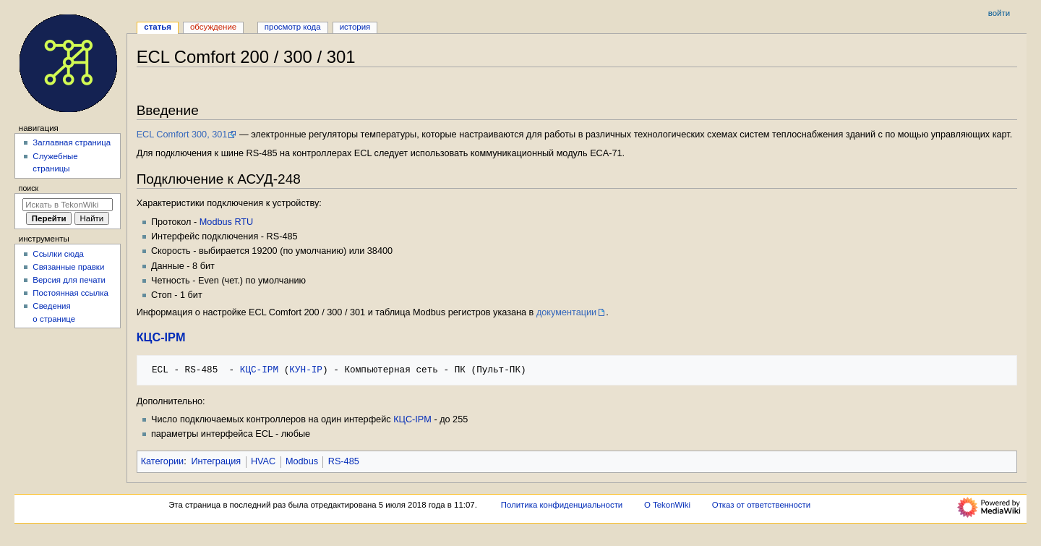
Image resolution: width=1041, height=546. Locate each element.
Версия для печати (69, 280)
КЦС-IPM (161, 337)
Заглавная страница (72, 142)
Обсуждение (213, 26)
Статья (157, 26)
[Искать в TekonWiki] (67, 204)
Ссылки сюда (58, 253)
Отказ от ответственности (761, 504)
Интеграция (216, 461)
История (355, 26)
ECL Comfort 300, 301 (182, 134)
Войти (999, 13)
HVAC (263, 461)
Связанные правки (68, 267)
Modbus (302, 461)
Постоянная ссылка (70, 293)
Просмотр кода (293, 26)
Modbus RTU (227, 222)
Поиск (28, 188)
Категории (162, 461)
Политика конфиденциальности (562, 504)
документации (566, 312)
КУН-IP (305, 369)
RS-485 (343, 461)
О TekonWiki (667, 504)
